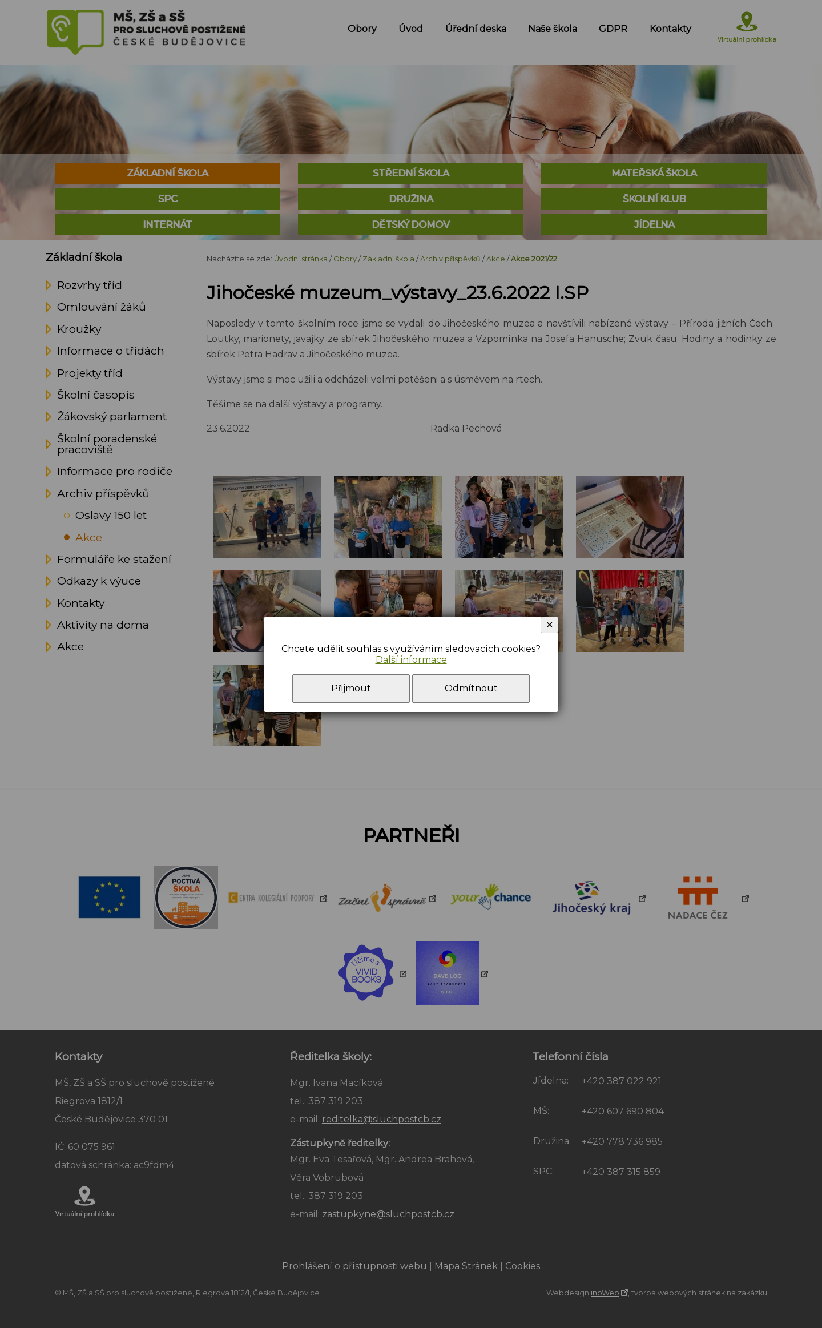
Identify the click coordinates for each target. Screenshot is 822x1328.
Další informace (411, 659)
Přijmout (351, 688)
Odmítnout (471, 688)
